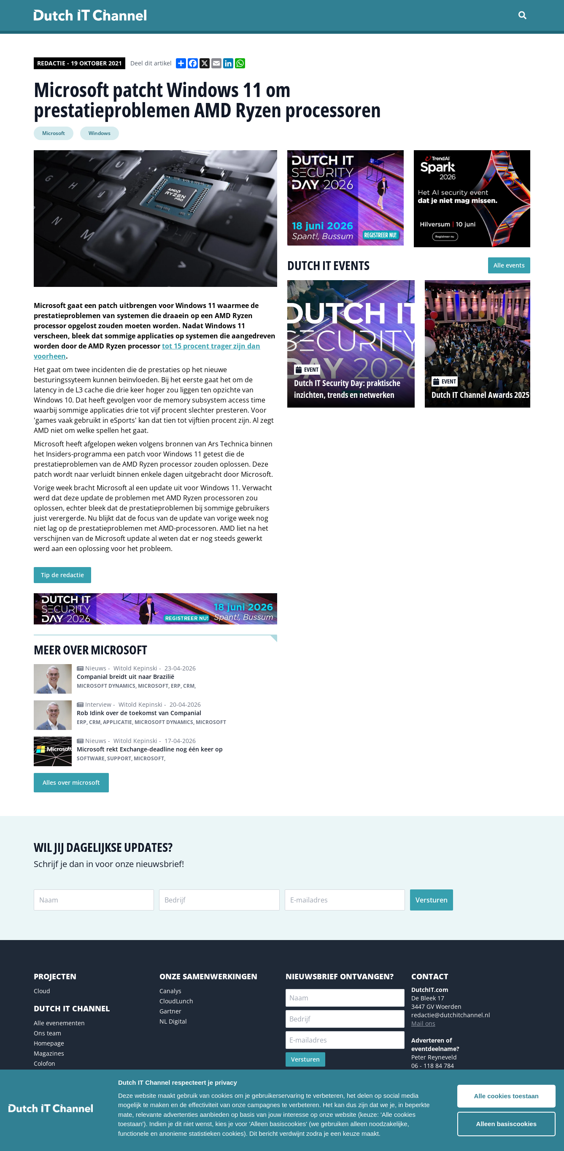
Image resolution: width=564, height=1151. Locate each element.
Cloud (42, 991)
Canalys (170, 991)
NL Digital (173, 1021)
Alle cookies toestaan (506, 1096)
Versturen (432, 900)
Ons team (47, 1033)
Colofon (44, 1063)
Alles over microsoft (71, 782)
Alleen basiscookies (506, 1123)
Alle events (509, 265)
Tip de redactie (62, 575)
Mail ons (423, 1023)
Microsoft (53, 133)
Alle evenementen (59, 1023)
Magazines (49, 1053)
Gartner (170, 1011)
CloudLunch (176, 1001)
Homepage (49, 1043)
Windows (100, 133)
